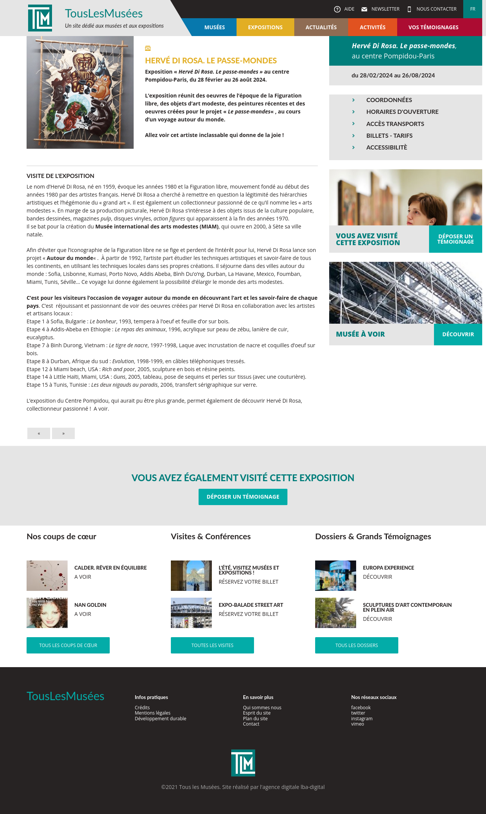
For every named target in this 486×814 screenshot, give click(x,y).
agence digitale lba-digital (293, 786)
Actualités (321, 27)
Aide (348, 9)
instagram (361, 718)
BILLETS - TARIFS (389, 135)
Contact (251, 724)
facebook (361, 707)
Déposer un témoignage (243, 496)
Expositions (265, 27)
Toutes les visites (212, 645)
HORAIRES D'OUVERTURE (402, 111)
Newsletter (384, 9)
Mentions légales (152, 713)
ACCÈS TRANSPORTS (395, 123)
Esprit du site (257, 713)
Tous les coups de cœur (68, 645)
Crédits (142, 707)
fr (472, 9)
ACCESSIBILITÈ (386, 147)
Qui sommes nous (262, 707)
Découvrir (458, 334)
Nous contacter (435, 9)
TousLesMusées (104, 13)
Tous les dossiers (356, 645)
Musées (214, 27)
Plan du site (255, 718)
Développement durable (160, 718)
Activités (373, 27)
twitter (358, 713)
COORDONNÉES (389, 99)
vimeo (357, 724)
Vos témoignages (433, 27)
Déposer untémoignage (455, 239)
